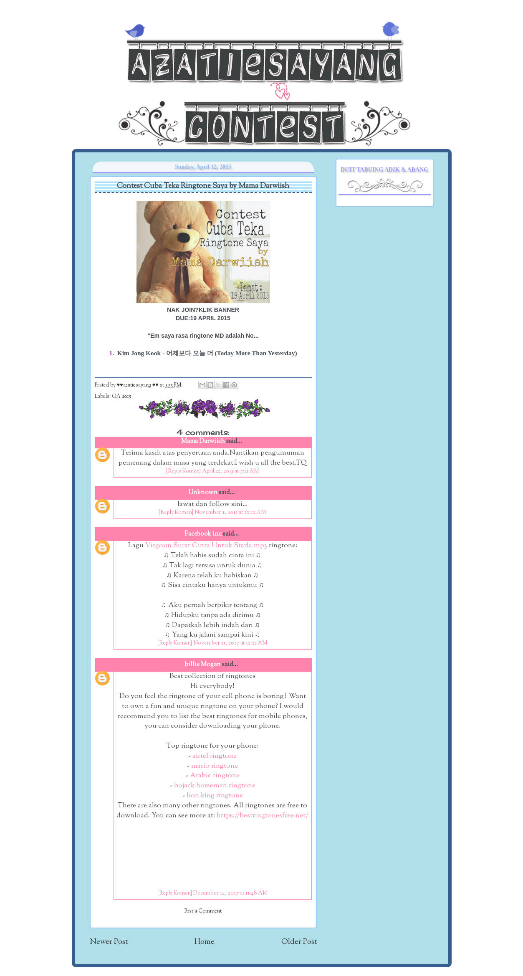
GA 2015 (121, 396)
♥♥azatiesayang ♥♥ (138, 385)
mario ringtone (214, 766)
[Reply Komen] (183, 471)
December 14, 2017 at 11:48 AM (230, 893)
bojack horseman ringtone (214, 786)
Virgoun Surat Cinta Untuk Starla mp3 (206, 546)
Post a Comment (203, 911)
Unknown (202, 492)
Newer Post (109, 942)
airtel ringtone (214, 756)
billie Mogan (203, 664)
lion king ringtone (215, 796)
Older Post (299, 942)
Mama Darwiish (203, 441)
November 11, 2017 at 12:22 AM (230, 643)
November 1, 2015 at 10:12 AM (230, 512)
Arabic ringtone (215, 776)
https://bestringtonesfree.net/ (262, 816)
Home (205, 942)
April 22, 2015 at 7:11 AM (230, 471)
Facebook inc (203, 534)
